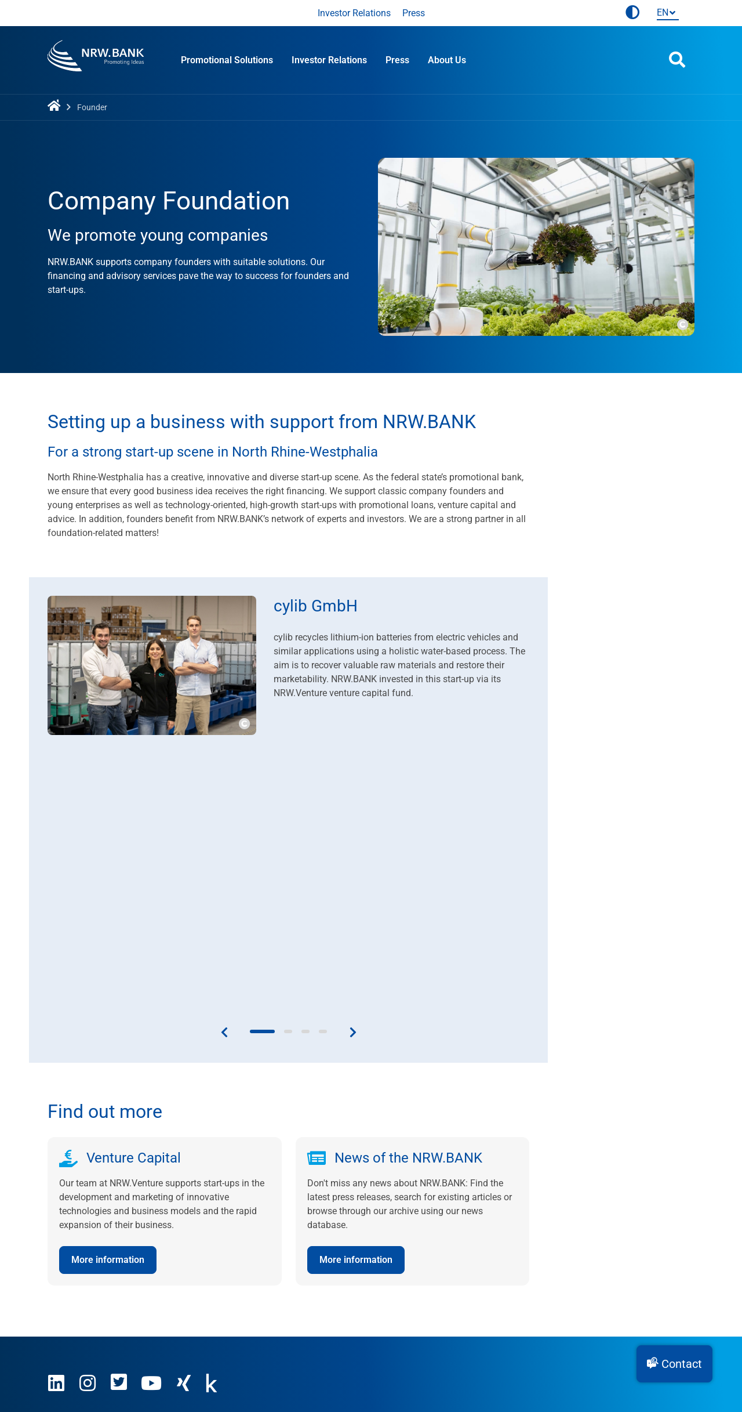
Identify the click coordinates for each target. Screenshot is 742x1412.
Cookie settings (408, 1307)
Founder (505, 1200)
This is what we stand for (99, 1200)
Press (413, 13)
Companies (511, 1214)
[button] (674, 1363)
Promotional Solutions (227, 60)
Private (502, 1228)
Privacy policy (209, 1307)
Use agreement (129, 1307)
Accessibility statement (307, 1307)
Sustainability (76, 1256)
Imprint (62, 1307)
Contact (284, 1200)
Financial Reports (303, 1228)
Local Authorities (522, 1242)
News (279, 1214)
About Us (447, 60)
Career (61, 1228)
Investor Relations (354, 13)
